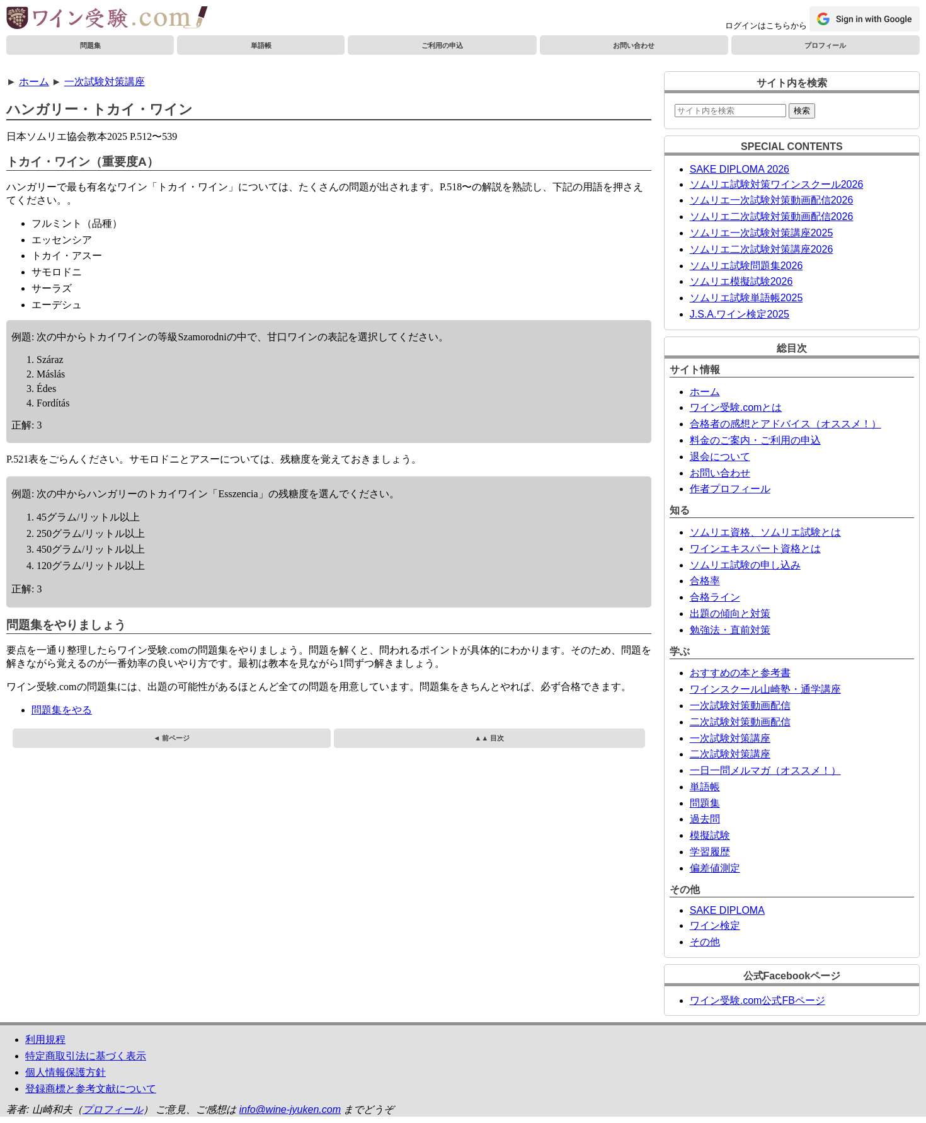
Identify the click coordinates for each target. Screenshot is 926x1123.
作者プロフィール (730, 488)
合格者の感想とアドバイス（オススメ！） (785, 423)
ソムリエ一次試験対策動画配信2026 (772, 200)
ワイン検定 (715, 925)
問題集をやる (61, 710)
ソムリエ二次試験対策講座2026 (761, 249)
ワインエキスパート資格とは (755, 548)
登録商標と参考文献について (90, 1088)
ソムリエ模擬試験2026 (741, 281)
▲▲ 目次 (489, 738)
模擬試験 (710, 835)
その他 (705, 941)
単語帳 (261, 45)
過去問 (705, 819)
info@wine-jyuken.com (290, 1109)
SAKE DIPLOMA (727, 910)
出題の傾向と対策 (730, 613)
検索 (802, 110)
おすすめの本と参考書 (740, 672)
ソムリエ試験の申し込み (745, 565)
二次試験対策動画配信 (740, 722)
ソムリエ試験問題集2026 (746, 265)
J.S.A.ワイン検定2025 (739, 314)
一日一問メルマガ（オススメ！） (765, 770)
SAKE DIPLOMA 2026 (739, 169)
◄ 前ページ (171, 738)
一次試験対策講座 (104, 81)
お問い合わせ (633, 45)
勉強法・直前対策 (730, 630)
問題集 (90, 45)
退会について (720, 456)
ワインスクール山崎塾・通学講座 (765, 689)
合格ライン (715, 597)
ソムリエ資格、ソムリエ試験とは (765, 532)
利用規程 (45, 1039)
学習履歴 (710, 851)
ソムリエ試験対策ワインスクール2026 (777, 184)
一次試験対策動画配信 (740, 705)
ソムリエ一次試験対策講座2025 (761, 232)
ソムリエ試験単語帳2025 (746, 297)
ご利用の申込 (442, 45)
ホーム (34, 81)
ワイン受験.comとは (736, 407)
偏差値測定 (715, 868)
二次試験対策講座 (730, 754)
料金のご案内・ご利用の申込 (755, 440)
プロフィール (825, 45)
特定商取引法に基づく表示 (85, 1056)
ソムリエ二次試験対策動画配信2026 (772, 216)
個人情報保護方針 (65, 1072)
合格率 (705, 580)
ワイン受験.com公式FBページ (757, 1000)
